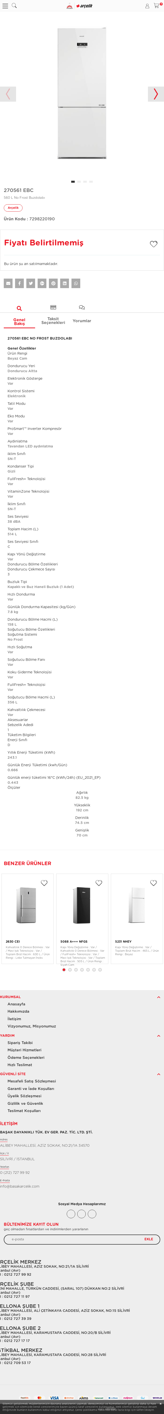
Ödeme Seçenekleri (26, 1058)
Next (156, 94)
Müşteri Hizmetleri (24, 1050)
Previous (8, 94)
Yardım (7, 1036)
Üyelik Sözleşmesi (24, 1096)
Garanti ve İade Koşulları (31, 1089)
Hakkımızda (18, 1011)
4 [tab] (82, 970)
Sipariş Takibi (20, 1043)
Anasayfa (16, 1004)
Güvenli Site (13, 1074)
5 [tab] (88, 970)
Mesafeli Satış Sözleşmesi (32, 1081)
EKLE (148, 1239)
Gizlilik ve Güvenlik (25, 1104)
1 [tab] (64, 970)
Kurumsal (10, 997)
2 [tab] (70, 970)
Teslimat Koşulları (24, 1111)
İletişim (14, 1019)
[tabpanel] (82, 94)
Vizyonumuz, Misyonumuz (32, 1026)
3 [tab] (76, 970)
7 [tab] (100, 970)
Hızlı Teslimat (20, 1065)
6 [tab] (94, 970)
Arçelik (13, 207)
